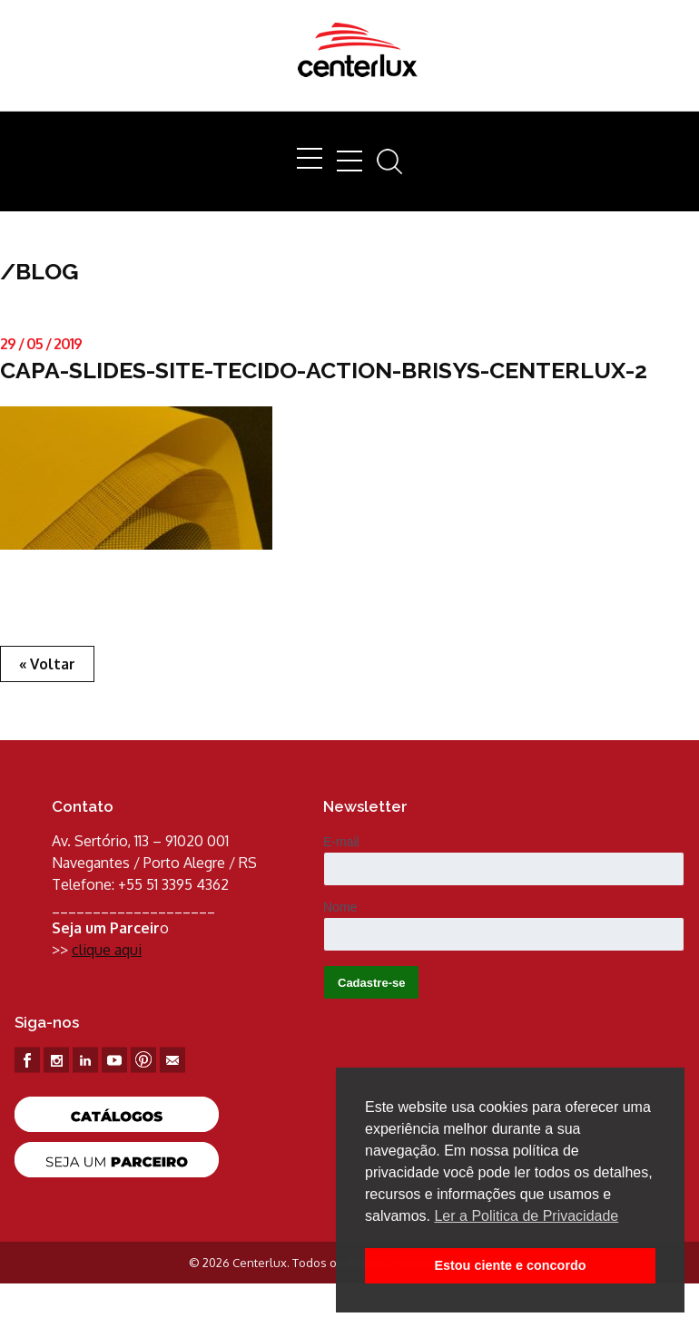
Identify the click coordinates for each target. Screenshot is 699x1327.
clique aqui (107, 950)
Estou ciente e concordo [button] (510, 1265)
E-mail (341, 841)
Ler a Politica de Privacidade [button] (526, 1216)
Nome (340, 907)
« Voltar (47, 664)
